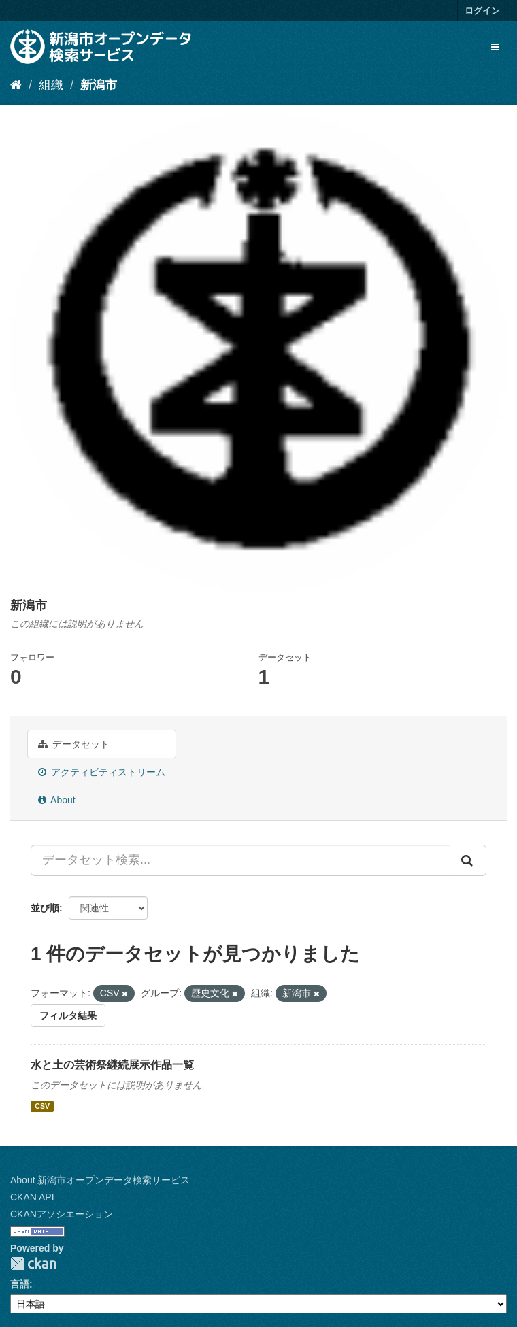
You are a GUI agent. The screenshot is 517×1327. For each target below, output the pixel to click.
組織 (51, 85)
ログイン (482, 10)
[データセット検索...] (240, 860)
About (57, 799)
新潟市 (98, 85)
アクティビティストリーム (101, 772)
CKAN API (32, 1197)
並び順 (45, 908)
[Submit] (468, 860)
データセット (74, 744)
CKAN (33, 1263)
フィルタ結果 (68, 1015)
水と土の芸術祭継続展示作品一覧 (112, 1065)
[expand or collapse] (495, 47)
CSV (42, 1106)
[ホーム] (16, 85)
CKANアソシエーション (61, 1214)
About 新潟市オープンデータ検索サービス (100, 1180)
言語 (19, 1284)
